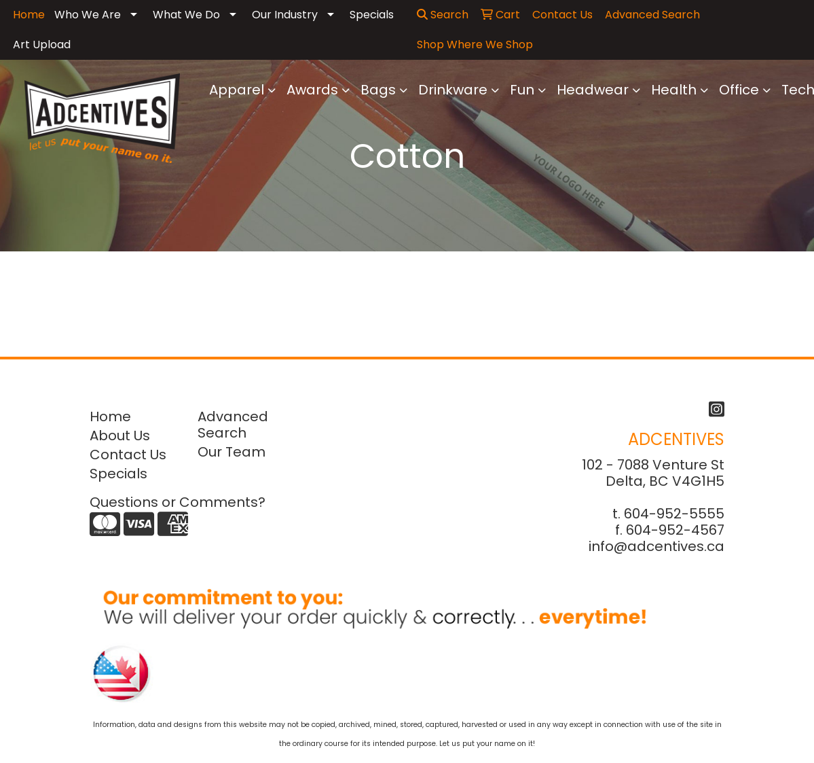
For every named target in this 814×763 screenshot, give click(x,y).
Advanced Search (233, 424)
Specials (372, 14)
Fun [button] (522, 89)
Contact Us (128, 454)
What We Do (186, 14)
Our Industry (285, 14)
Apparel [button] (236, 89)
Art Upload (42, 44)
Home (110, 416)
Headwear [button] (593, 89)
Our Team (231, 451)
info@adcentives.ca (656, 546)
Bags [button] (378, 89)
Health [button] (674, 89)
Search (442, 14)
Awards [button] (312, 89)
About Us (120, 435)
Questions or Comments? (177, 502)
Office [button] (739, 89)
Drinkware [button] (452, 89)
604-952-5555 (674, 513)
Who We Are (87, 14)
